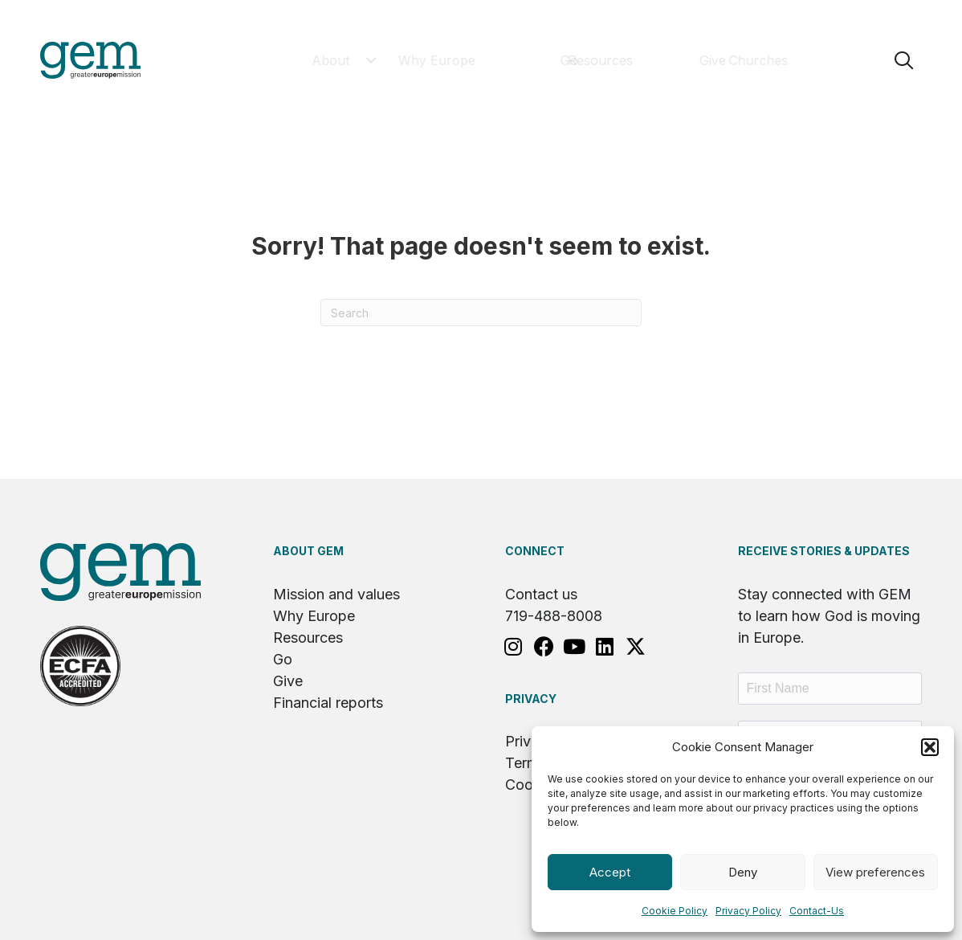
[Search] (481, 312)
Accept (609, 872)
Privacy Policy (748, 911)
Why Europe (314, 615)
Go (282, 659)
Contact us (541, 594)
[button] (930, 747)
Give (288, 680)
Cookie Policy (674, 911)
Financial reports (328, 702)
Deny (742, 872)
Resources (308, 637)
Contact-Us (816, 911)
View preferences (875, 872)
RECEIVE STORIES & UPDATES (824, 551)
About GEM (308, 551)
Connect (535, 551)
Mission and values (336, 594)
